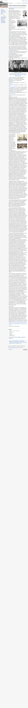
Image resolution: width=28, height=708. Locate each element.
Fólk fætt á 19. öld (12, 343)
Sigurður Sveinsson (18, 75)
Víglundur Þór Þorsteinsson (16, 330)
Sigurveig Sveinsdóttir (16, 73)
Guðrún (10, 32)
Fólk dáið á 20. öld (18, 343)
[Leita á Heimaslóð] (25, 3)
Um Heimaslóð (18, 347)
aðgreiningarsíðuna (13, 7)
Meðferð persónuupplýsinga (12, 347)
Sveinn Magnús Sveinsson (17, 74)
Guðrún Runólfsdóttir (12, 78)
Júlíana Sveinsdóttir (23, 73)
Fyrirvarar (22, 347)
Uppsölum (23, 51)
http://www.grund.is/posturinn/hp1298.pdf (19, 321)
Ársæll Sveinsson (23, 74)
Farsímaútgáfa (10, 349)
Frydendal (14, 51)
